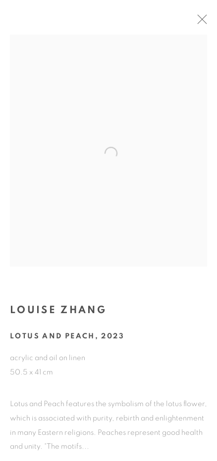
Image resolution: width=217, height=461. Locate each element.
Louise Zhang (58, 314)
